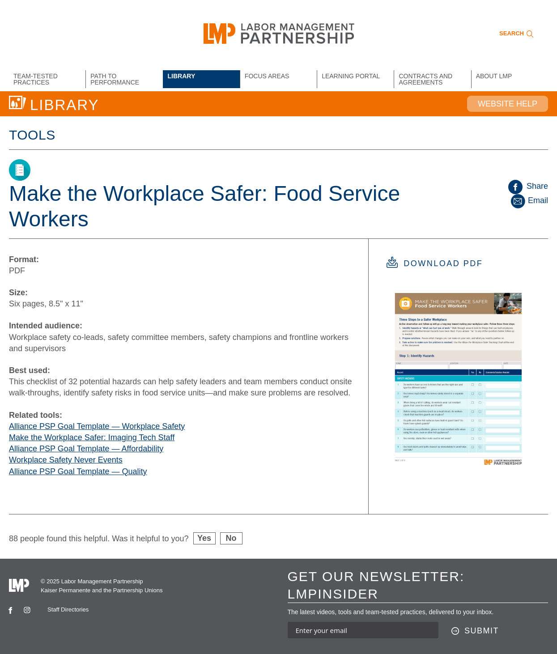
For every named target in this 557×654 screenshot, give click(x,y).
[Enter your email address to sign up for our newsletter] (363, 630)
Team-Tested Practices (35, 79)
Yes (204, 538)
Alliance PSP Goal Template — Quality (78, 471)
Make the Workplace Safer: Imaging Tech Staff (91, 437)
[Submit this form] (475, 631)
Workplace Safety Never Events (66, 459)
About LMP (494, 76)
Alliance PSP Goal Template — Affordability (86, 448)
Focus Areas (267, 76)
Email (529, 200)
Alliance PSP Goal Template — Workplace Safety (97, 426)
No (231, 538)
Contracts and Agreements (425, 79)
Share (528, 186)
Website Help (507, 103)
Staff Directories (68, 609)
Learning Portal (351, 76)
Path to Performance (114, 79)
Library (182, 76)
